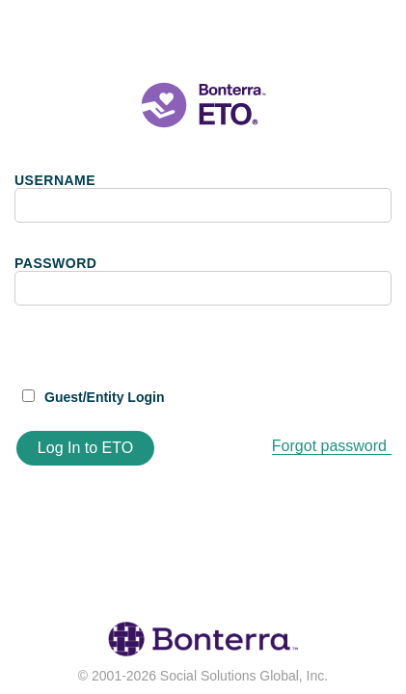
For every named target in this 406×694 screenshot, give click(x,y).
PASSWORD (55, 263)
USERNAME (54, 180)
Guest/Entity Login (104, 397)
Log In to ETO (85, 448)
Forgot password (329, 446)
